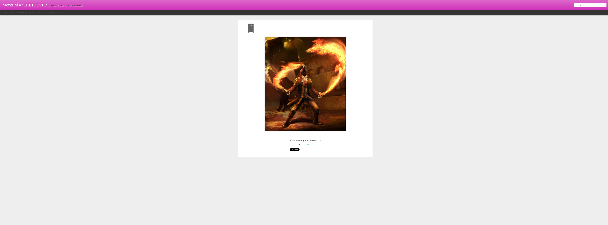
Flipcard (13, 12)
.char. (308, 103)
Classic (5, 12)
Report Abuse (321, 223)
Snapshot (50, 12)
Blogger (312, 223)
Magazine (23, 12)
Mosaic (32, 12)
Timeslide (60, 12)
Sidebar (41, 12)
